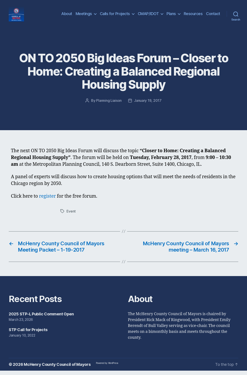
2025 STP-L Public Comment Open (41, 318)
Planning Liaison (109, 105)
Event (71, 215)
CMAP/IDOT (148, 16)
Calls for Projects (115, 16)
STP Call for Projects (28, 334)
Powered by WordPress (107, 367)
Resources (193, 16)
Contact (213, 16)
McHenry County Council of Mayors (57, 368)
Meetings (84, 16)
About (66, 16)
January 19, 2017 (148, 105)
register (48, 201)
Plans (171, 16)
